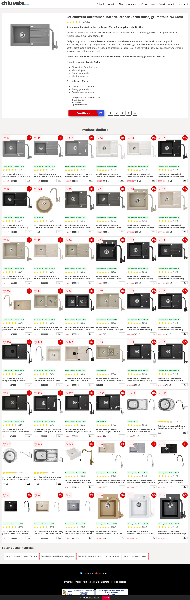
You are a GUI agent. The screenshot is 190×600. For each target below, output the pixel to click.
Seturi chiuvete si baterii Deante (21, 556)
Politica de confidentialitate (96, 581)
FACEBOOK (87, 573)
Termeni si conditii (72, 581)
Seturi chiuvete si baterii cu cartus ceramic (98, 556)
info (28, 181)
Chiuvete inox (148, 4)
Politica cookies (118, 581)
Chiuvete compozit (128, 4)
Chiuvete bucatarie (105, 4)
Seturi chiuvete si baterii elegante (57, 556)
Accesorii (183, 4)
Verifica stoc (90, 113)
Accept (105, 597)
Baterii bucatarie (167, 4)
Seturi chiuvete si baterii (135, 556)
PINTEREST (102, 573)
